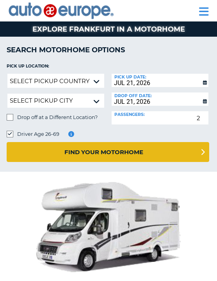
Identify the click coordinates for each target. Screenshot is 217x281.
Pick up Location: (28, 66)
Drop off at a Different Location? (57, 117)
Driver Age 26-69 (38, 134)
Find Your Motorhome (103, 152)
